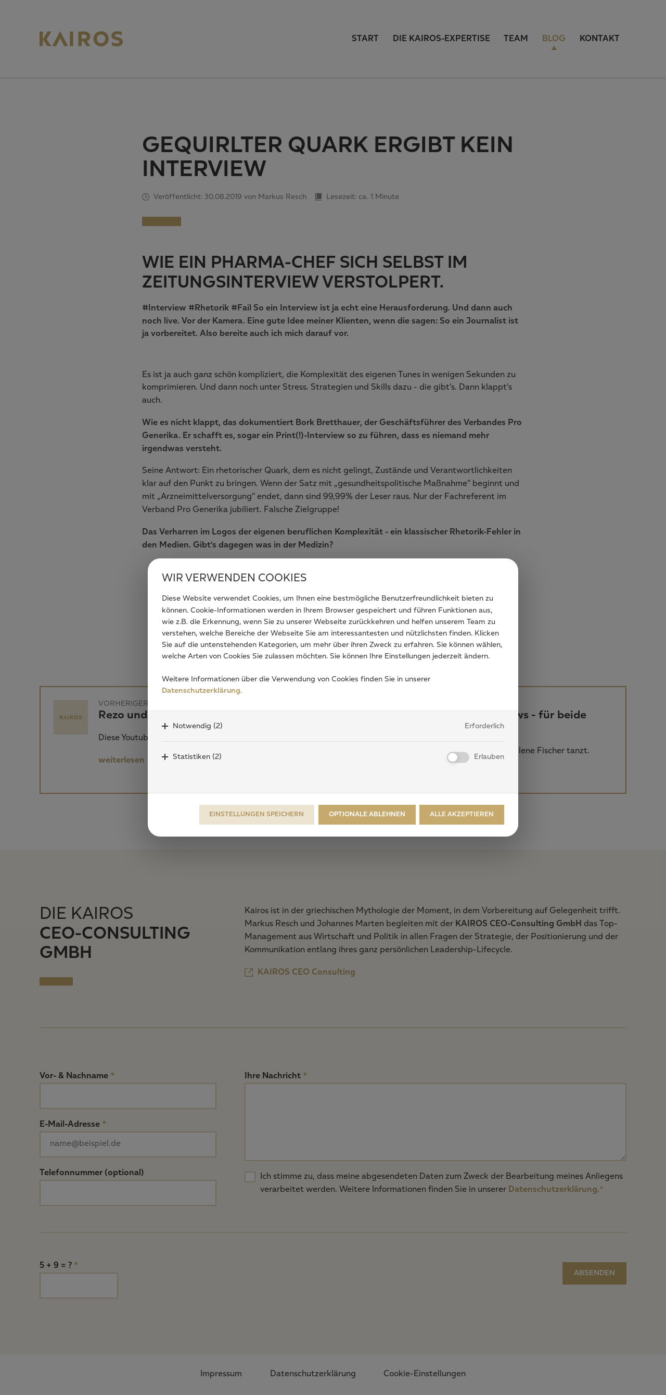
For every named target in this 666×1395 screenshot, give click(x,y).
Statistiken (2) (197, 757)
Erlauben (489, 757)
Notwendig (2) (198, 726)
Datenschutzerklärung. (202, 690)
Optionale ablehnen (367, 814)
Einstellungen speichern (256, 814)
